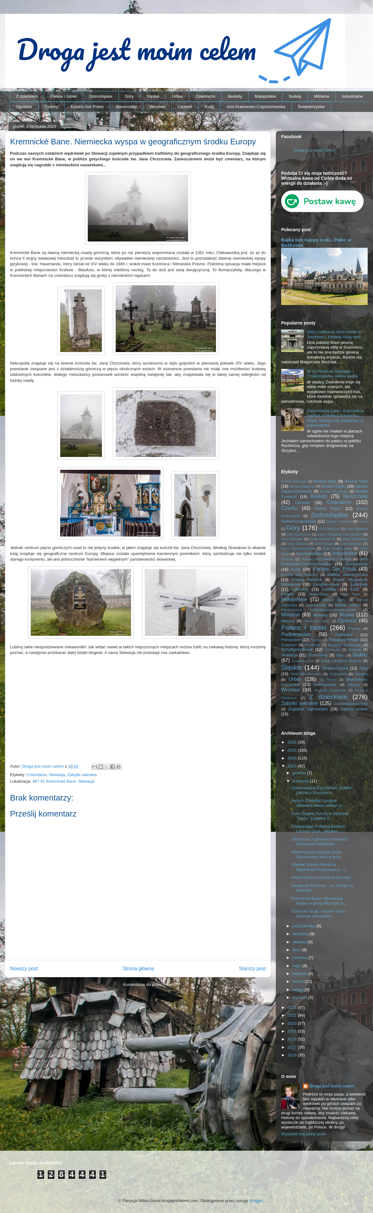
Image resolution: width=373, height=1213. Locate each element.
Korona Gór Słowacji (299, 575)
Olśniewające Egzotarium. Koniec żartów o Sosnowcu (321, 790)
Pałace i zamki (63, 96)
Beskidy (235, 96)
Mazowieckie (315, 605)
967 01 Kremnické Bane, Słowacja (64, 781)
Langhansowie (326, 584)
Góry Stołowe (351, 544)
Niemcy (288, 621)
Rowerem (289, 645)
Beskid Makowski (294, 481)
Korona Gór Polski (87, 106)
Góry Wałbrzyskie (337, 548)
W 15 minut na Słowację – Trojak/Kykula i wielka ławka (332, 374)
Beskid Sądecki (302, 486)
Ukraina (361, 674)
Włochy (354, 684)
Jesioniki (287, 559)
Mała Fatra (350, 594)
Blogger (256, 1200)
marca (298, 981)
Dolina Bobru (328, 508)
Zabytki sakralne (82, 774)
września (301, 933)
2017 (292, 1047)
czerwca (300, 957)
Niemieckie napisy (316, 621)
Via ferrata (328, 680)
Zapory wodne (354, 709)
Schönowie (332, 649)
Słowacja (57, 774)
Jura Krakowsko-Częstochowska (255, 106)
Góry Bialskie (357, 528)
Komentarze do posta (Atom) (149, 984)
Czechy (51, 106)
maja (297, 965)
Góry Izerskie (292, 539)
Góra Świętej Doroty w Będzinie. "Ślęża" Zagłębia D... (320, 816)
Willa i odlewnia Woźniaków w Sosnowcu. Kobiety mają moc (334, 334)
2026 (292, 742)
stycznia (300, 997)
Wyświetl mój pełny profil (303, 1134)
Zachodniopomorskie (351, 704)
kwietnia (300, 973)
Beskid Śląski (334, 486)
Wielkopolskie (325, 684)
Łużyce (287, 594)
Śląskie (153, 96)
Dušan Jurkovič (339, 521)
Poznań (316, 640)
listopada (301, 781)
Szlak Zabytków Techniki (341, 661)
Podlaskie (344, 634)
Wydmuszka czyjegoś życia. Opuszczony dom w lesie (316, 854)
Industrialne (352, 96)
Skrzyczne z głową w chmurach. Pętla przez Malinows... (320, 842)
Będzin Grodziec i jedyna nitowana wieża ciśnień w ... (318, 803)
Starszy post (252, 968)
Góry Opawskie (355, 539)
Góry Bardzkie (329, 529)
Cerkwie (184, 106)
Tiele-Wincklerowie (306, 674)
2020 (292, 1023)
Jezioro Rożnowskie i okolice (326, 559)
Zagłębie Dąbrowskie (308, 709)
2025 (292, 750)
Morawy (320, 615)
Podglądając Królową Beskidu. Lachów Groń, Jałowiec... (318, 829)
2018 (292, 1039)
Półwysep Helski (344, 639)
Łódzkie (329, 589)
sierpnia (300, 942)
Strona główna (138, 968)
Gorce (363, 521)
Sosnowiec (318, 655)
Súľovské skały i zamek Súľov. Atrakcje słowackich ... (318, 914)
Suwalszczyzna (303, 661)
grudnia (299, 772)
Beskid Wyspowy (334, 491)
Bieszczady (126, 106)
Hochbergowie (309, 553)
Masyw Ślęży (334, 600)
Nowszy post (24, 968)
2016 (292, 1055)
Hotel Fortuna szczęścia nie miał (320, 877)
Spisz (340, 655)
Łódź (354, 589)
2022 (292, 1007)
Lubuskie (300, 589)
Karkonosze (357, 564)
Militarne (321, 96)
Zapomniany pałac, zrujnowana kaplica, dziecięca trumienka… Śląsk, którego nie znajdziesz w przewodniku (335, 418)
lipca (297, 949)
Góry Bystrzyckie (299, 534)
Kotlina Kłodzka (307, 579)
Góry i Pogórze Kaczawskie (339, 534)
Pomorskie (290, 639)
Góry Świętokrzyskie (298, 548)
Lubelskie (359, 584)
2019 (292, 1031)
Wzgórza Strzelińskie (330, 690)
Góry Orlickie (297, 544)
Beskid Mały (325, 481)
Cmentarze (205, 96)
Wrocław (157, 106)
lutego (298, 989)
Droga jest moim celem (314, 150)
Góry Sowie (324, 544)
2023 (292, 766)
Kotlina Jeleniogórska (347, 574)
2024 (292, 758)
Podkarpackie (296, 634)
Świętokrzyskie (311, 106)
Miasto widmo (347, 605)
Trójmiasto (338, 674)
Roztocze (312, 645)
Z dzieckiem (27, 96)
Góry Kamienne (323, 539)
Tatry (363, 668)
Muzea (346, 614)
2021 (292, 1015)
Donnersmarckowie (298, 521)
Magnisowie (319, 594)
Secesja (354, 649)
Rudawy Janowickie (344, 645)
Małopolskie (265, 96)
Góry (129, 96)
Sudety (295, 96)
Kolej (209, 106)
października (304, 926)
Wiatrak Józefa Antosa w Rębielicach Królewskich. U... (320, 867)
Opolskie (24, 106)
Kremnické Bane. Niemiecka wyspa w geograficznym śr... (319, 901)
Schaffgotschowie (297, 649)
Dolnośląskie (101, 96)
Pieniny (354, 628)
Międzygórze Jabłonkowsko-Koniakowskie (318, 610)
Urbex (177, 96)
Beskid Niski (356, 481)
